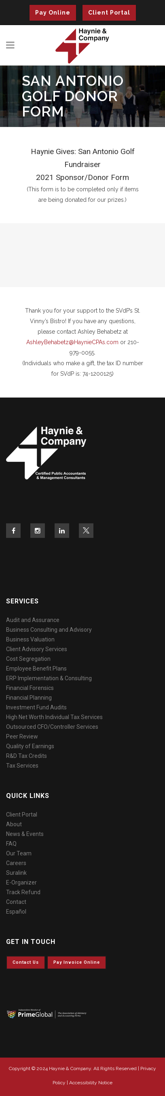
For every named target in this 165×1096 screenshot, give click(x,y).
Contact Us (26, 962)
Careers (16, 863)
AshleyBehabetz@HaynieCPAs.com (72, 342)
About (14, 824)
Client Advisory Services (36, 649)
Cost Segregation (28, 659)
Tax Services (22, 765)
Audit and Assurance (32, 620)
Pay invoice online (76, 962)
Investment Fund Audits (36, 707)
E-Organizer (21, 882)
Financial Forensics (30, 688)
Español (16, 911)
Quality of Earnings (30, 746)
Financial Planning (29, 697)
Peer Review (22, 736)
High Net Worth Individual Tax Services (54, 717)
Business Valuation (30, 639)
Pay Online (52, 12)
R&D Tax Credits (26, 756)
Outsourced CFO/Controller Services (52, 727)
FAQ (11, 843)
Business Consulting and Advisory (49, 629)
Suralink (16, 873)
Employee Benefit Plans (36, 668)
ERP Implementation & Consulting (49, 678)
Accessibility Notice (90, 1082)
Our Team (19, 853)
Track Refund (23, 892)
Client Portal (109, 12)
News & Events (25, 834)
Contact (16, 902)
